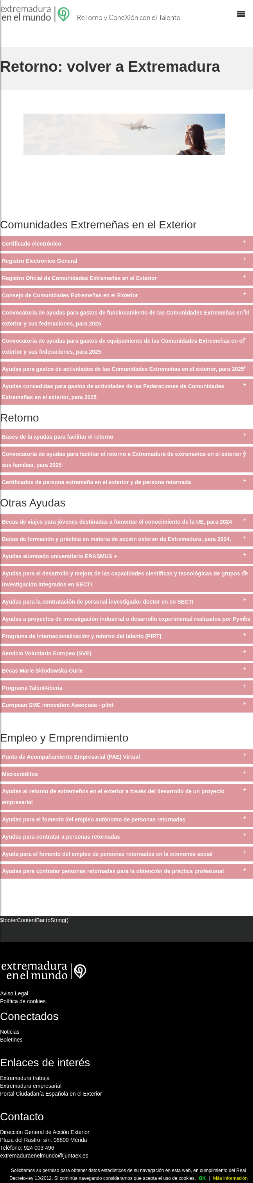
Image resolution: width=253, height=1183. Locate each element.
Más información (230, 1178)
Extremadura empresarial (30, 1086)
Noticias (10, 1032)
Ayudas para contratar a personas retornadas (61, 837)
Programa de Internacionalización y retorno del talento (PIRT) (81, 636)
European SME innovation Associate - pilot (57, 705)
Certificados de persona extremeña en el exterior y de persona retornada (96, 482)
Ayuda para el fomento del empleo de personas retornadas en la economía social (107, 854)
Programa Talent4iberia (32, 688)
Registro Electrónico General (39, 261)
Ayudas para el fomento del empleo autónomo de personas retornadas (93, 819)
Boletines (11, 1039)
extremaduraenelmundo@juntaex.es (44, 1155)
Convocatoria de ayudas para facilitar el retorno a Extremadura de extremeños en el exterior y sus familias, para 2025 (124, 459)
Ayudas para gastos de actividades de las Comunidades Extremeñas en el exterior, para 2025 (123, 369)
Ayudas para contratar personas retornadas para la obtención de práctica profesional (113, 871)
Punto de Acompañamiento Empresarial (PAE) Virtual (71, 757)
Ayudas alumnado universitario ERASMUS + (59, 556)
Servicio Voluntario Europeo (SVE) (46, 653)
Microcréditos (20, 774)
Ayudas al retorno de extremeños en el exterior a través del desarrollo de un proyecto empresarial (113, 796)
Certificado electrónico (31, 244)
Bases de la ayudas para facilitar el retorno (57, 437)
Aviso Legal (14, 993)
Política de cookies (23, 1001)
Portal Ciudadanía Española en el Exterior (51, 1094)
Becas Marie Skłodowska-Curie (42, 670)
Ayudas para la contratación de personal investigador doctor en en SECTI (98, 602)
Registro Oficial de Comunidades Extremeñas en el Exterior (79, 278)
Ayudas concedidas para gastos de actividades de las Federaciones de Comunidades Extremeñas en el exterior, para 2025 (113, 391)
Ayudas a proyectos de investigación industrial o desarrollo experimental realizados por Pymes (126, 619)
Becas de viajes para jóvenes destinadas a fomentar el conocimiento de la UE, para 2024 (117, 522)
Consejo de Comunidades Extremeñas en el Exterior (70, 295)
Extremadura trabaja (25, 1078)
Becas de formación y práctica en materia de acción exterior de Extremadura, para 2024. (116, 539)
